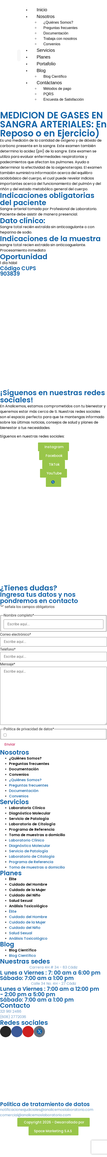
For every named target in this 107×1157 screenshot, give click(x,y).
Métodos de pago (57, 89)
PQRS (48, 94)
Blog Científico (22, 950)
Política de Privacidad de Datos (45, 735)
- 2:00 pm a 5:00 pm (27, 994)
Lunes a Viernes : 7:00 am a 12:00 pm (49, 989)
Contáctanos (49, 82)
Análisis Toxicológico (28, 906)
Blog (41, 70)
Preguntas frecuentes (60, 28)
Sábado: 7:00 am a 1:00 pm (37, 978)
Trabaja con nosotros (60, 39)
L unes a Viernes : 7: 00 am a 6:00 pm (50, 972)
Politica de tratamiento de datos (45, 1104)
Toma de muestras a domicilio (37, 867)
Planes (11, 873)
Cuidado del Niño (24, 895)
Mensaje (7, 664)
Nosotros (46, 16)
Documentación (55, 33)
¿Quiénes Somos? (58, 22)
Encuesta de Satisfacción (63, 99)
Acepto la (38, 735)
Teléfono (8, 649)
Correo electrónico (15, 634)
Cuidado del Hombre (28, 884)
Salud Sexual (20, 900)
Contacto (15, 1005)
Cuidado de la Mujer (27, 889)
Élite (12, 879)
